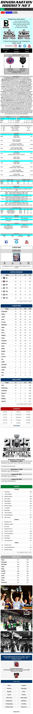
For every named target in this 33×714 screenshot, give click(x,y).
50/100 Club (9, 700)
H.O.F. (23, 691)
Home (2, 9)
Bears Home (6, 49)
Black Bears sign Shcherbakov (9, 476)
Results (27, 49)
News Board (24, 697)
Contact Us (24, 707)
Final (15, 12)
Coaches (9, 688)
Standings (16, 51)
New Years (9, 697)
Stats (6, 51)
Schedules (16, 49)
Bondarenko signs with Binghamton (10, 471)
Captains (24, 685)
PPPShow (23, 700)
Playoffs (27, 51)
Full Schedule (16, 425)
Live (3, 12)
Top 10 (9, 694)
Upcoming (9, 12)
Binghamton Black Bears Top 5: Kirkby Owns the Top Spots (16, 463)
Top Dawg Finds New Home (8, 466)
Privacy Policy (9, 707)
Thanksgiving (9, 703)
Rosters (24, 694)
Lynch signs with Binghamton (9, 481)
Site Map (24, 703)
